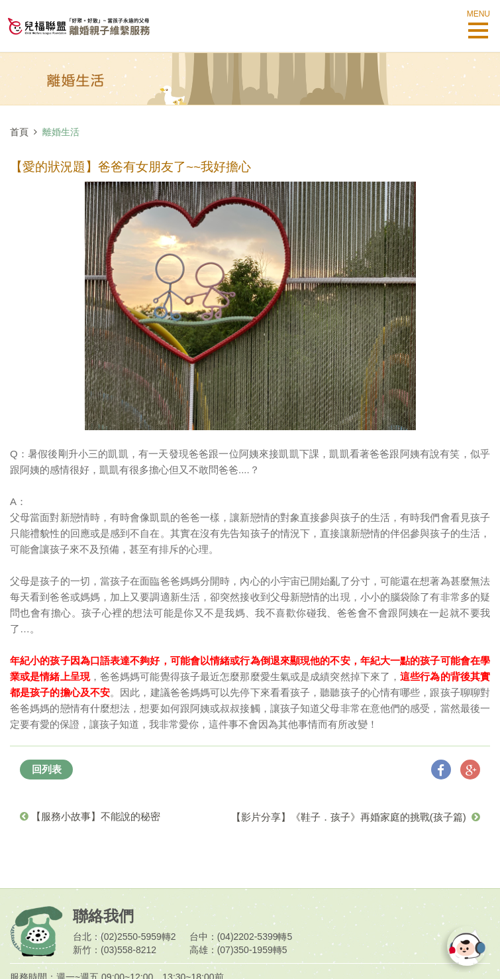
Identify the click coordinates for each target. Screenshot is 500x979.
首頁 (19, 132)
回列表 (47, 769)
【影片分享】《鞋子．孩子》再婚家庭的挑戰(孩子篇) (355, 817)
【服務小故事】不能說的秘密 (90, 816)
